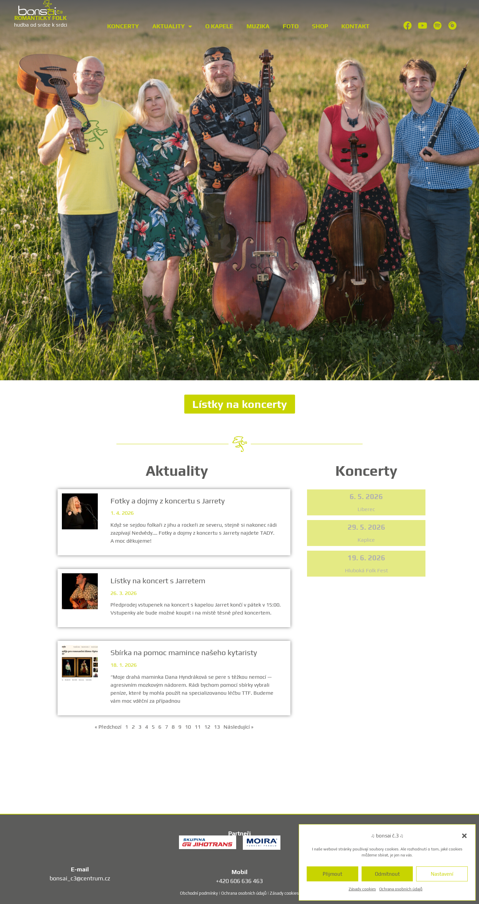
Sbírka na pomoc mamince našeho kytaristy (184, 652)
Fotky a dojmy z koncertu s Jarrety (168, 500)
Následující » (238, 727)
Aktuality (172, 26)
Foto (291, 26)
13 (217, 727)
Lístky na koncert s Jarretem (158, 580)
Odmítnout (387, 874)
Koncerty (123, 26)
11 (198, 727)
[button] (464, 835)
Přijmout (332, 874)
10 (188, 727)
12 (207, 727)
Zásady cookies (362, 889)
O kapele (219, 26)
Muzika (257, 26)
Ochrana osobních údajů (400, 889)
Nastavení (442, 874)
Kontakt (355, 26)
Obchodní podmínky (199, 893)
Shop (320, 26)
